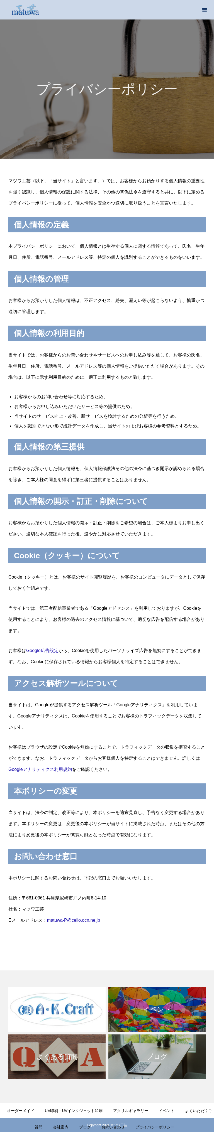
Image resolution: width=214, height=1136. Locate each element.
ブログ (85, 1127)
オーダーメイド (20, 1110)
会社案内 (61, 1127)
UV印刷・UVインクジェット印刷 (74, 1110)
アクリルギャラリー (130, 1110)
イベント (166, 1110)
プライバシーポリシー (154, 1127)
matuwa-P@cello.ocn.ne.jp (73, 920)
